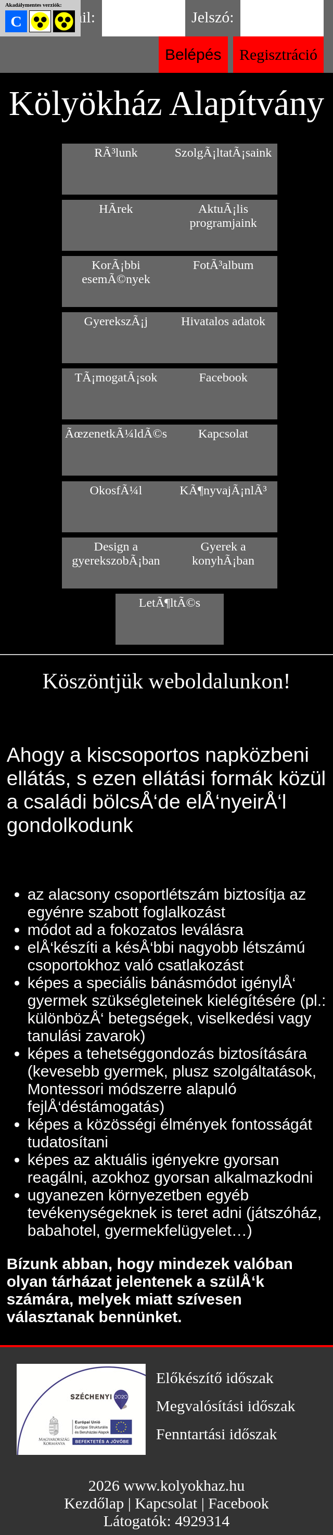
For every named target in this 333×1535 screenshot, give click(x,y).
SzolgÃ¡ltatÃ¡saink (223, 152)
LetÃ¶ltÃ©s (169, 602)
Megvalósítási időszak (225, 1405)
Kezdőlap (94, 1503)
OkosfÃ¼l (116, 490)
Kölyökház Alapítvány (166, 103)
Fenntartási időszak (216, 1433)
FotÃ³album (223, 265)
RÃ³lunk (115, 152)
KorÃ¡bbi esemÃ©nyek (116, 272)
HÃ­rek (116, 208)
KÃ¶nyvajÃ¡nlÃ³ (223, 490)
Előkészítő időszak (215, 1377)
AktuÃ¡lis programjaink (223, 215)
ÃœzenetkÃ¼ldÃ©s (116, 433)
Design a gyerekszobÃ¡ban (116, 553)
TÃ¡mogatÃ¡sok (116, 377)
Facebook (223, 377)
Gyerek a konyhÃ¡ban (223, 553)
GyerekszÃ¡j (116, 321)
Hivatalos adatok (223, 321)
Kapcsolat (223, 433)
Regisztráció (278, 54)
